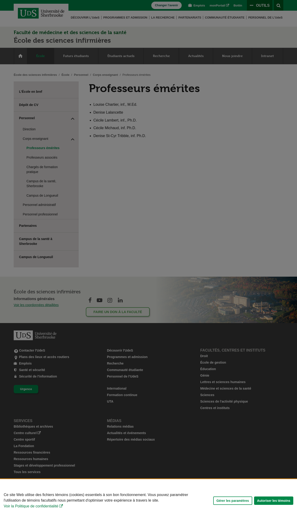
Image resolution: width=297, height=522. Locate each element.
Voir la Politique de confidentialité (31, 506)
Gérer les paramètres (232, 501)
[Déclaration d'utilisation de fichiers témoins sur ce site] (148, 500)
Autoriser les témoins (273, 501)
